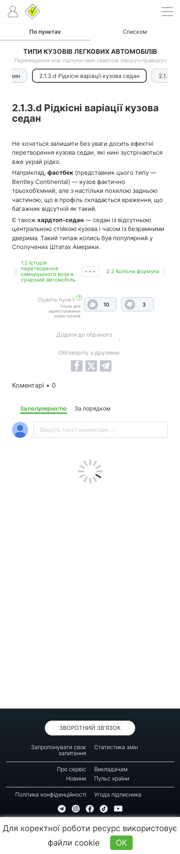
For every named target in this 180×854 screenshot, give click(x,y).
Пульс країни (111, 778)
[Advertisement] (90, 594)
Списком (135, 31)
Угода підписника (118, 794)
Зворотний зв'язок (90, 727)
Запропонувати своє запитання (58, 750)
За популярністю (43, 408)
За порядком (93, 408)
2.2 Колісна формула (132, 271)
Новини (76, 778)
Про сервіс (71, 769)
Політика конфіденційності (50, 794)
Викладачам (110, 769)
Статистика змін (116, 747)
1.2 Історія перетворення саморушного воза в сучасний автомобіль (48, 271)
